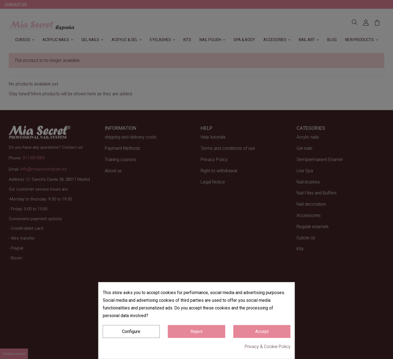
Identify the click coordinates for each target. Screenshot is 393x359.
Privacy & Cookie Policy (268, 346)
